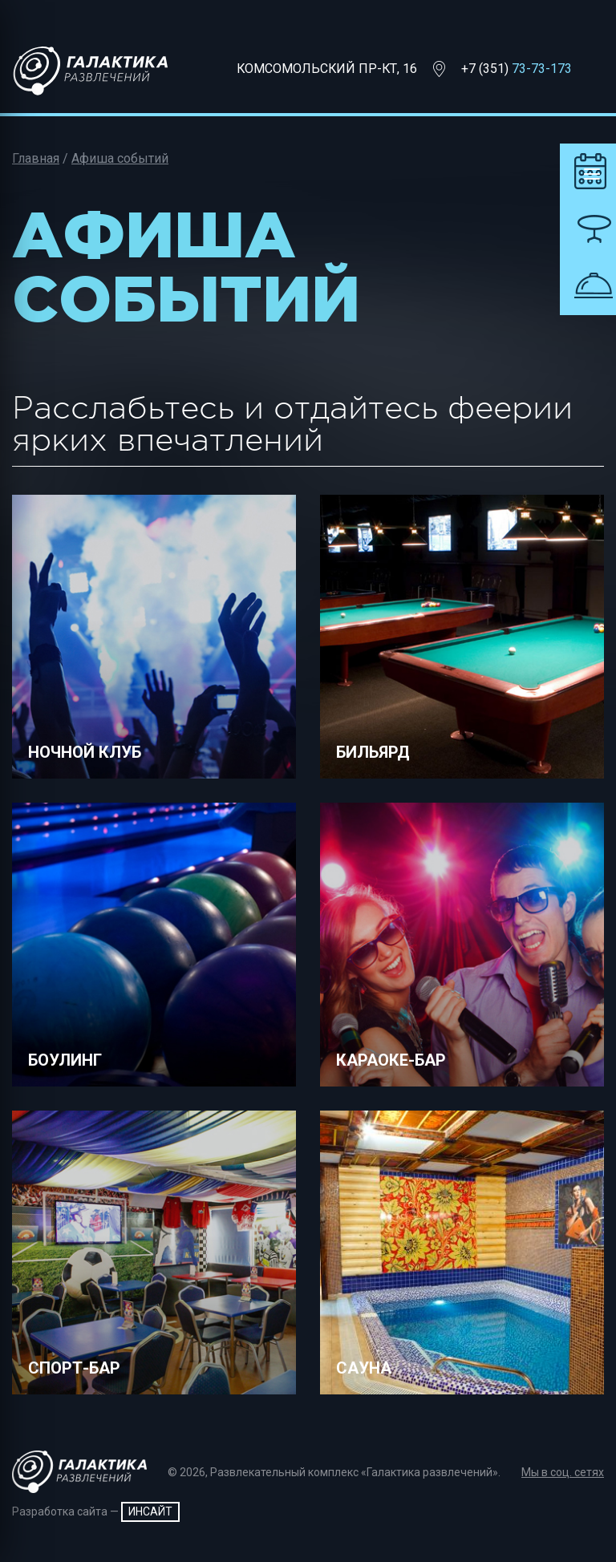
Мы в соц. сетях (562, 1472)
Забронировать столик (588, 229)
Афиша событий (119, 158)
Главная (35, 158)
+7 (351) (516, 68)
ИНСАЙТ (150, 1511)
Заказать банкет (588, 286)
